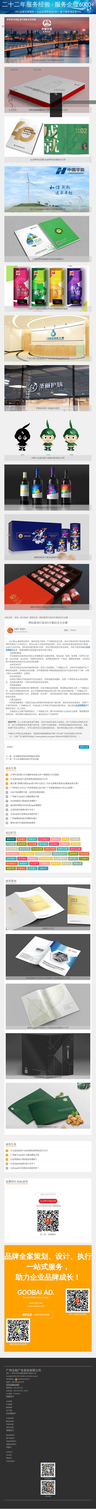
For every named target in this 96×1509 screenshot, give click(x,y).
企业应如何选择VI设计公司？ (22, 809)
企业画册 (75, 839)
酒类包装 (73, 854)
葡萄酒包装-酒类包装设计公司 (48, 507)
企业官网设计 (60, 858)
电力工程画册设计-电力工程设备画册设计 (48, 209)
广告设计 (84, 858)
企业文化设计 (46, 858)
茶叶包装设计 (27, 854)
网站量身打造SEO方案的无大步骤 (53, 617)
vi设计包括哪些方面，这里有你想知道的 (27, 792)
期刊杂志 (43, 844)
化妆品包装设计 (43, 854)
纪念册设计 (44, 839)
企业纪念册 (12, 849)
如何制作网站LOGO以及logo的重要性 (26, 805)
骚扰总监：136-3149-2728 (35, 1314)
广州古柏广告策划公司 (12, 1)
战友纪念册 (75, 849)
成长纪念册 (50, 849)
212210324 (16, 1394)
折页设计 (54, 844)
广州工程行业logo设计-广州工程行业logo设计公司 (48, 358)
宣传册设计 (12, 863)
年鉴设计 (65, 844)
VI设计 (65, 839)
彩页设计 (67, 863)
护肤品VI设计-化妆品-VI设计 (48, 408)
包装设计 (56, 839)
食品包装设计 (13, 854)
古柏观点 (21, 839)
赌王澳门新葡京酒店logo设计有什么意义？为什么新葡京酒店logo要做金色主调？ (44, 783)
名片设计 (34, 863)
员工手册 (32, 844)
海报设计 (23, 863)
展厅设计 (73, 858)
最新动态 (34, 617)
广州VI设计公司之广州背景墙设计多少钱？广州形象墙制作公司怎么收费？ (42, 788)
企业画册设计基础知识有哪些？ (24, 801)
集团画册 (21, 844)
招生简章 (75, 844)
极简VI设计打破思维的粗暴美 (22, 823)
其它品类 (84, 854)
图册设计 (45, 863)
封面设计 (21, 868)
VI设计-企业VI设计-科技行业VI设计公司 (47, 458)
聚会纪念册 (24, 849)
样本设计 (56, 863)
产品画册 (11, 844)
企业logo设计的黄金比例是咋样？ (24, 814)
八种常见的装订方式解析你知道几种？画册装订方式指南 (34, 774)
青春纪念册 (63, 849)
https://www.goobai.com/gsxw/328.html (46, 736)
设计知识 (24, 617)
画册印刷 (11, 868)
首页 (16, 617)
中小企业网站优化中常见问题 (26, 759)
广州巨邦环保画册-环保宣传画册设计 (48, 259)
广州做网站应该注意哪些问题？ (24, 818)
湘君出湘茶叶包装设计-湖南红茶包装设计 (48, 607)
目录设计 (32, 868)
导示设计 (22, 858)
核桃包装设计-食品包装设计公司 (48, 557)
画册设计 (32, 839)
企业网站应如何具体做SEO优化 (26, 756)
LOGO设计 (11, 858)
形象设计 (43, 868)
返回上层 (84, 747)
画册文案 (77, 863)
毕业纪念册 (37, 849)
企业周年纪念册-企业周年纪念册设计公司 (48, 159)
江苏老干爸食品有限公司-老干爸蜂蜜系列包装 (48, 309)
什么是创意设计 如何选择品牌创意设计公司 (29, 779)
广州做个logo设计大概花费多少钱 (24, 796)
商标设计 (33, 858)
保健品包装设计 (59, 854)
